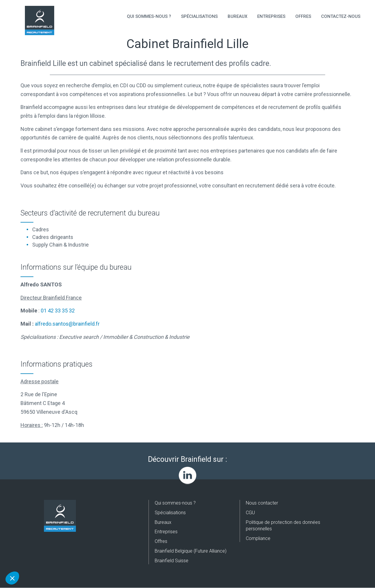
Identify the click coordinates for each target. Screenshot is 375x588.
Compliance (258, 538)
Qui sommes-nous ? (149, 16)
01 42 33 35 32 (58, 310)
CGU (250, 512)
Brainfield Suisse (171, 560)
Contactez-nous (340, 16)
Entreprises (271, 16)
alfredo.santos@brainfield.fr (67, 324)
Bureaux (237, 16)
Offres (303, 16)
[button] (12, 578)
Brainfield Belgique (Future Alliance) (190, 551)
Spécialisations (199, 16)
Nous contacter (262, 503)
